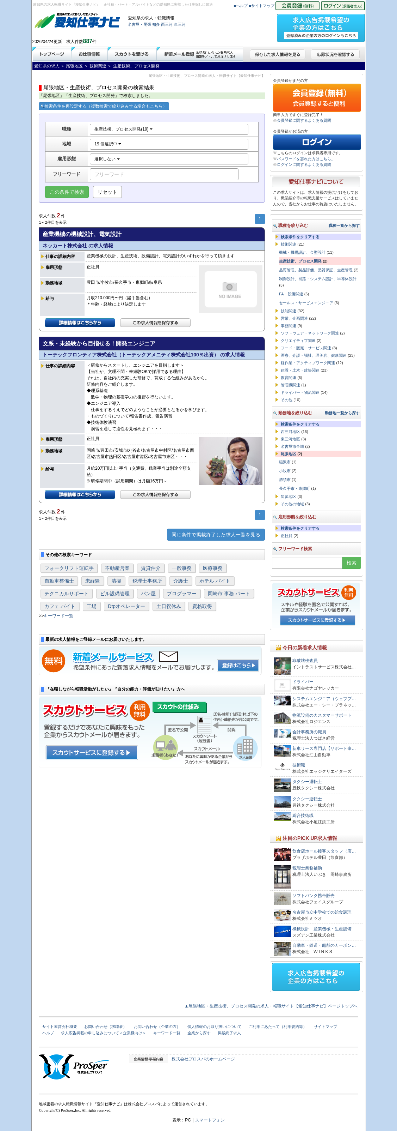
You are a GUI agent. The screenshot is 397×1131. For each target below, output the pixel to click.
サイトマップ (325, 1026)
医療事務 (213, 568)
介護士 (180, 581)
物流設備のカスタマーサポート (322, 715)
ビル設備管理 (115, 593)
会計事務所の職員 (309, 731)
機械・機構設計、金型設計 (302, 252)
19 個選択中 (107, 144)
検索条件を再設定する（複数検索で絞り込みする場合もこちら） (104, 106)
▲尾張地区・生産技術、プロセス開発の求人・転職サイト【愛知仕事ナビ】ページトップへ (271, 1006)
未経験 (92, 581)
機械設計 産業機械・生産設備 (322, 928)
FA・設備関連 (291, 294)
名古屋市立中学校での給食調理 (322, 912)
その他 (286, 400)
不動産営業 (117, 568)
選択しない (106, 158)
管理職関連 (290, 385)
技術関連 (288, 244)
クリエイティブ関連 (298, 340)
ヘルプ (48, 1033)
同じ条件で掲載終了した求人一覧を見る (216, 534)
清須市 (285, 479)
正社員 (286, 536)
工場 (92, 606)
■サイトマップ (261, 6)
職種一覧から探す (344, 225)
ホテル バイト (214, 581)
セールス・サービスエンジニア (306, 303)
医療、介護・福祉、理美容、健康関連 (314, 355)
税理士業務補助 (307, 868)
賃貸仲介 (151, 568)
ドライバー (303, 681)
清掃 (116, 581)
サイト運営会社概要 (59, 1026)
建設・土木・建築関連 (300, 370)
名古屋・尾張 (139, 24)
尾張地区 (288, 454)
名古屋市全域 (292, 446)
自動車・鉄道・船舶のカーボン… (324, 945)
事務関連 (288, 326)
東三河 (180, 24)
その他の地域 (292, 504)
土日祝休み (168, 606)
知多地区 (288, 496)
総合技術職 (303, 815)
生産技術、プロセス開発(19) (123, 129)
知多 (156, 24)
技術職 (298, 765)
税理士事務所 (147, 581)
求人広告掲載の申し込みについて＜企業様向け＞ (103, 1033)
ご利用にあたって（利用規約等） (278, 1026)
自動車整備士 (59, 581)
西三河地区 (290, 431)
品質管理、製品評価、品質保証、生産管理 (316, 270)
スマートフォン (210, 1120)
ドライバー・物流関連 (300, 392)
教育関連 (288, 377)
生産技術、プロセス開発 (300, 261)
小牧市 (285, 471)
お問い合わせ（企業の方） (157, 1026)
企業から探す (199, 1033)
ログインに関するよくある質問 (304, 164)
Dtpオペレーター (126, 606)
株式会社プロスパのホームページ (203, 1059)
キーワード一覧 (58, 615)
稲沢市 (285, 462)
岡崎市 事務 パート (229, 593)
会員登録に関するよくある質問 (304, 120)
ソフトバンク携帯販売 (313, 895)
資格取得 (202, 606)
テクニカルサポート (66, 593)
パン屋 (148, 593)
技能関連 (288, 311)
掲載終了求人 (229, 1033)
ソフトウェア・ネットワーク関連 (310, 333)
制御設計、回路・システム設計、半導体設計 (317, 279)
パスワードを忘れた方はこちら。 (306, 159)
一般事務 (182, 568)
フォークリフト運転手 (69, 568)
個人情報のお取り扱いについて (214, 1026)
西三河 (167, 24)
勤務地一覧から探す (342, 413)
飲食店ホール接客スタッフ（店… (324, 851)
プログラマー (182, 593)
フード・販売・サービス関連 (306, 348)
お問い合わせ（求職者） (105, 1026)
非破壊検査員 (305, 660)
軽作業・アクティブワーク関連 (308, 363)
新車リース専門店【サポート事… (324, 748)
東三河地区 (290, 439)
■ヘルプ (241, 6)
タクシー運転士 (307, 781)
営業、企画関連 (294, 318)
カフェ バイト (59, 606)
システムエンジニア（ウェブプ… (324, 698)
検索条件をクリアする (300, 237)
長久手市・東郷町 (294, 488)
